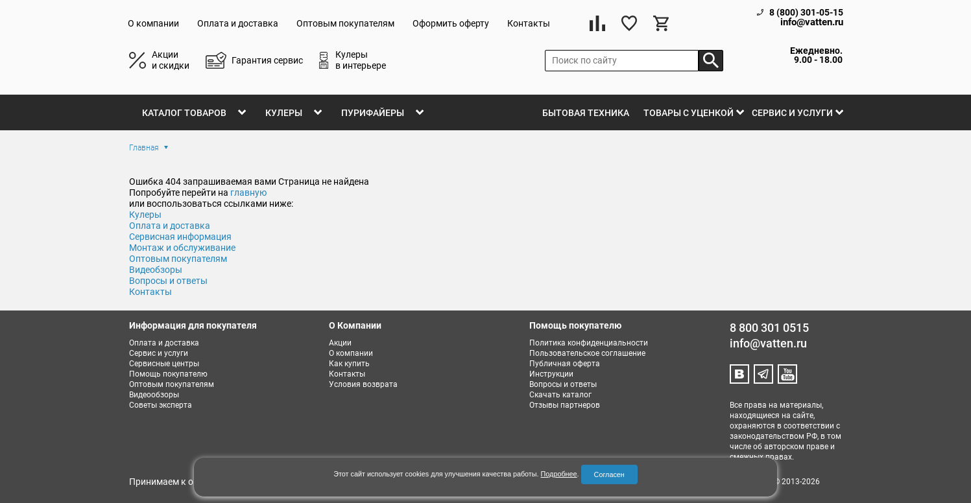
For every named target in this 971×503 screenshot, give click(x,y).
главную (248, 192)
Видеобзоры (155, 269)
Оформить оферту (451, 23)
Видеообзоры (154, 394)
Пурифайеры (372, 113)
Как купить (349, 363)
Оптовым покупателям (345, 23)
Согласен (609, 474)
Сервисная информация (180, 236)
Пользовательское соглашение (587, 353)
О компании (153, 23)
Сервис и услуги (792, 113)
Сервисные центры (164, 363)
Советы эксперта (160, 405)
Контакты (528, 23)
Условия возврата (363, 384)
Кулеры (283, 113)
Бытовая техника (585, 113)
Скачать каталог (560, 394)
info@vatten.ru (811, 22)
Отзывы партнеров (564, 405)
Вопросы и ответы (168, 280)
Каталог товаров (184, 113)
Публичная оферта (564, 363)
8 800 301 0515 (769, 327)
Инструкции (551, 374)
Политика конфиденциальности (588, 342)
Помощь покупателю (168, 374)
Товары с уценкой (688, 113)
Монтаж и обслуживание (182, 247)
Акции (340, 342)
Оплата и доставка (237, 23)
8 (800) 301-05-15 (806, 12)
